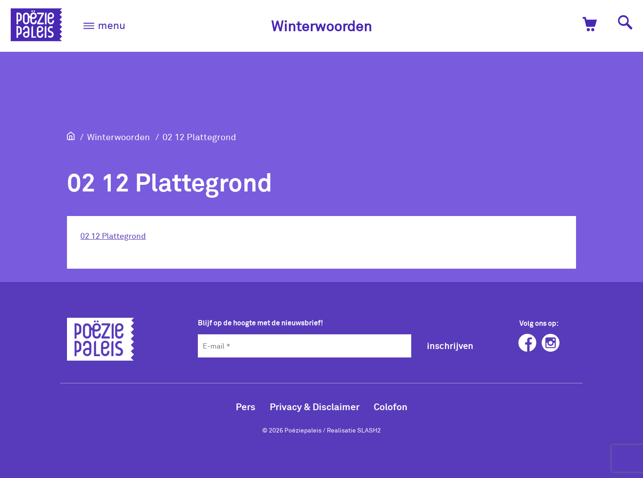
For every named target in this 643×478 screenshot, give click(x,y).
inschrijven (450, 345)
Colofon (390, 406)
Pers (245, 406)
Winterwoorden (321, 25)
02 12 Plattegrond (199, 136)
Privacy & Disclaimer (314, 406)
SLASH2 (369, 430)
